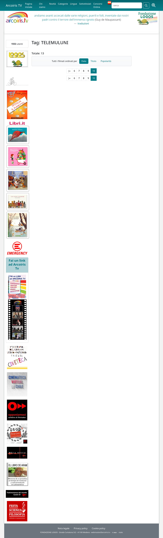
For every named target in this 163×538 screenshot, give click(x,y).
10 (93, 70)
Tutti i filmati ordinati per (64, 61)
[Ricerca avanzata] (153, 5)
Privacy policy (80, 528)
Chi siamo (42, 5)
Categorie (63, 3)
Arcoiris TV (14, 5)
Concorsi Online (97, 5)
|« (69, 70)
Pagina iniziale (28, 5)
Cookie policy (98, 528)
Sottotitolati (85, 3)
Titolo (93, 61)
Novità (52, 3)
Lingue (73, 3)
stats (121, 532)
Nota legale (63, 528)
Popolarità (106, 61)
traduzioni (83, 23)
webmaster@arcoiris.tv (100, 532)
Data (83, 61)
